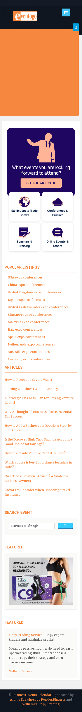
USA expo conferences (25, 277)
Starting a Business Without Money (31, 389)
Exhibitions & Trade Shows (24, 213)
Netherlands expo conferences (31, 344)
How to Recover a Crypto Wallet (28, 380)
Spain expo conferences (26, 337)
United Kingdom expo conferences (34, 292)
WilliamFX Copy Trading (41, 704)
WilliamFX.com (20, 671)
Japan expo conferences (26, 300)
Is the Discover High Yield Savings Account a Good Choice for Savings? (38, 441)
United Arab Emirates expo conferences (38, 307)
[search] (31, 526)
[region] (41, 189)
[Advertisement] (41, 72)
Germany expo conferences (29, 359)
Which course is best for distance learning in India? (38, 464)
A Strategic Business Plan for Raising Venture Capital (39, 400)
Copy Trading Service (25, 635)
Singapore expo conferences (30, 315)
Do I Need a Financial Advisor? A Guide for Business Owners (36, 478)
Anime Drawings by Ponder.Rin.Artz (37, 699)
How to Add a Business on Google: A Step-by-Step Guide (39, 428)
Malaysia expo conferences (28, 322)
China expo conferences (26, 285)
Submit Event (66, 12)
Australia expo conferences (29, 352)
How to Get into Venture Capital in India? (35, 453)
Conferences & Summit (57, 213)
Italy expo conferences (25, 329)
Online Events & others (57, 244)
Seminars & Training (24, 244)
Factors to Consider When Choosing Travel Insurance (37, 492)
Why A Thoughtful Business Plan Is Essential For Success (38, 414)
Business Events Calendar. (32, 695)
